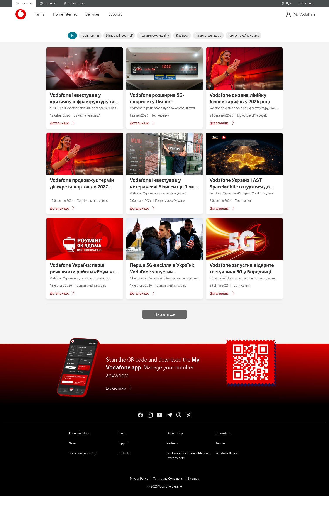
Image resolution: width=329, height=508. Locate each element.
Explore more (116, 388)
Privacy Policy (139, 479)
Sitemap (193, 479)
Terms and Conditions (168, 479)
